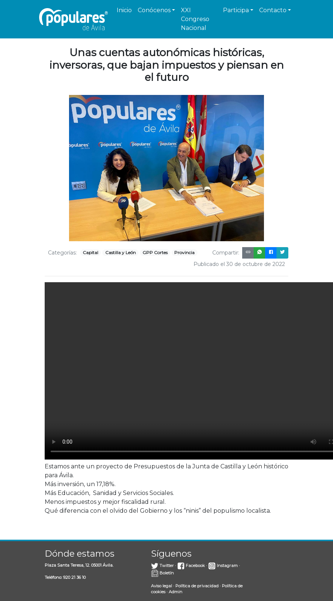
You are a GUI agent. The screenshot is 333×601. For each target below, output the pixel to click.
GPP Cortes (155, 252)
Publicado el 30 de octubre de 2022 (239, 264)
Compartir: (225, 252)
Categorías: (62, 252)
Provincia (184, 252)
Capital (90, 252)
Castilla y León (120, 252)
